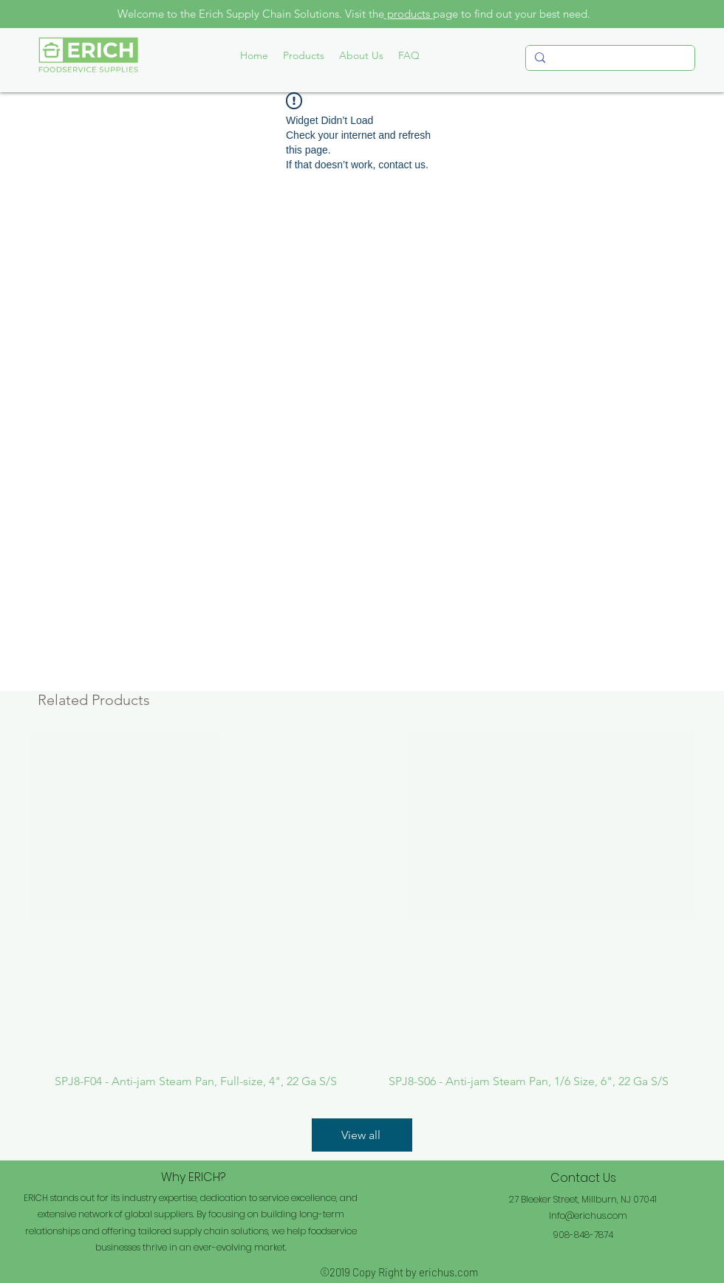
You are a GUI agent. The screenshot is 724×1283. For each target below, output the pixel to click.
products (408, 14)
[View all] (362, 1135)
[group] (362, 911)
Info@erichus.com (588, 1215)
